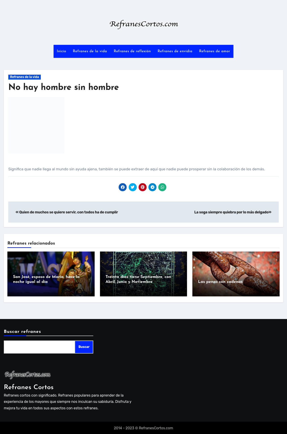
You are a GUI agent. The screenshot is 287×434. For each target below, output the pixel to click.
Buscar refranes (22, 331)
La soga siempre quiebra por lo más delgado (233, 212)
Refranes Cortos (29, 386)
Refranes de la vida (90, 51)
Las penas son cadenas (220, 282)
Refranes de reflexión (132, 51)
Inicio (61, 51)
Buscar (83, 346)
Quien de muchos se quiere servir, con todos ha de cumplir (66, 212)
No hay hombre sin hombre (63, 87)
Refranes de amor (214, 51)
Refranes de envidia (175, 51)
